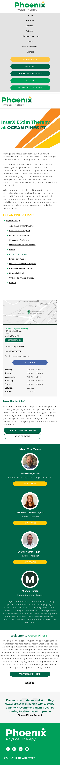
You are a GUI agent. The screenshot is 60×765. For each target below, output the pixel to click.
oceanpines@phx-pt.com (20, 356)
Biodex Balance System (19, 235)
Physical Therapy (13, 220)
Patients (30, 31)
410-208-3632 (15, 351)
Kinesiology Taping (17, 259)
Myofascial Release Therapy (20, 268)
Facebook (30, 362)
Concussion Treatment (19, 240)
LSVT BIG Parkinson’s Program (22, 264)
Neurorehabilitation (17, 273)
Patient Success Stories (30, 88)
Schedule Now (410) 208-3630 (22, 430)
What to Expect (22, 436)
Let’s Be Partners (30, 47)
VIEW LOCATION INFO (30, 674)
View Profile (30, 484)
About (30, 15)
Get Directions (14, 340)
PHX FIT (12, 283)
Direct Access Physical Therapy (22, 245)
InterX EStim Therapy (18, 254)
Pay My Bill (30, 66)
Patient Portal (30, 59)
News (30, 41)
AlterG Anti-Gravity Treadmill (21, 226)
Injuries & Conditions (30, 36)
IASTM (12, 249)
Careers (30, 81)
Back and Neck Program (19, 231)
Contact (30, 52)
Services (30, 26)
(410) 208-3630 (18, 346)
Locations (30, 20)
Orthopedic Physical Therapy (21, 278)
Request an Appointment (30, 73)
